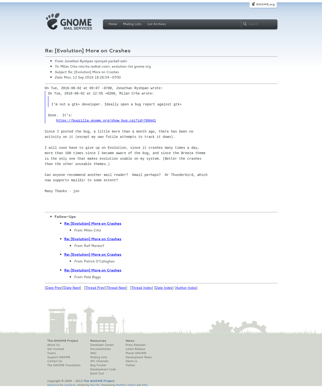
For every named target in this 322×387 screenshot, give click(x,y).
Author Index (186, 287)
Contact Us (54, 361)
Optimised (53, 385)
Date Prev (54, 287)
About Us (53, 345)
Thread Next (116, 287)
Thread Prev (94, 287)
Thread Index (141, 287)
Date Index (164, 287)
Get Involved (55, 349)
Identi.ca (131, 361)
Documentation (100, 349)
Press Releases (136, 345)
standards (70, 385)
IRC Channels (99, 361)
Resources (98, 341)
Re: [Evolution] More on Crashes (92, 223)
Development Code (103, 369)
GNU (144, 385)
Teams (51, 353)
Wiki (93, 353)
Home (113, 24)
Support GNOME (59, 357)
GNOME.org (265, 4)
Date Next (72, 287)
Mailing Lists (132, 24)
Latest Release (135, 349)
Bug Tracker (98, 365)
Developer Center (102, 345)
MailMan (121, 385)
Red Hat (95, 385)
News (130, 341)
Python (131, 385)
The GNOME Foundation (64, 365)
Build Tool (97, 373)
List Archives (156, 24)
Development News (139, 357)
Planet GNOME (136, 353)
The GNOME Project (62, 341)
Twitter (130, 365)
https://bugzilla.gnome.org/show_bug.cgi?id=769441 (106, 120)
